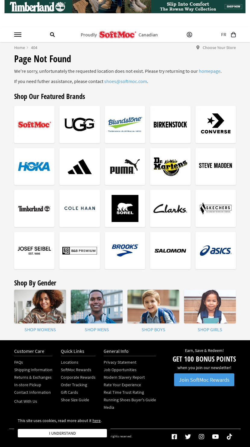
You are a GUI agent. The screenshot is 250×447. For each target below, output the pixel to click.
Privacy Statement (120, 362)
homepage (209, 71)
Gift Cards (69, 392)
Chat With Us (25, 401)
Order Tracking (74, 384)
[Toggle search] (52, 34)
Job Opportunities (120, 369)
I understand (62, 433)
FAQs (18, 362)
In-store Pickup (27, 384)
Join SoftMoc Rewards (204, 379)
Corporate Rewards (78, 377)
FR (223, 34)
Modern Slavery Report (124, 377)
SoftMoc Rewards (76, 369)
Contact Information (32, 392)
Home (19, 47)
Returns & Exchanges (33, 377)
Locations (69, 362)
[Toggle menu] (17, 34)
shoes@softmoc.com (125, 81)
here (96, 420)
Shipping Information (33, 369)
